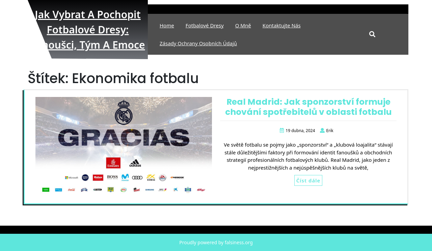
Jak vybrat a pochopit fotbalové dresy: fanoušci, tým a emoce (87, 29)
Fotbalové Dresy (205, 25)
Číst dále (308, 180)
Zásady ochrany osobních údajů (198, 43)
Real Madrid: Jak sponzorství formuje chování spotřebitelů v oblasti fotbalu (308, 107)
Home (167, 25)
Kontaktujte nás (282, 25)
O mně (243, 25)
